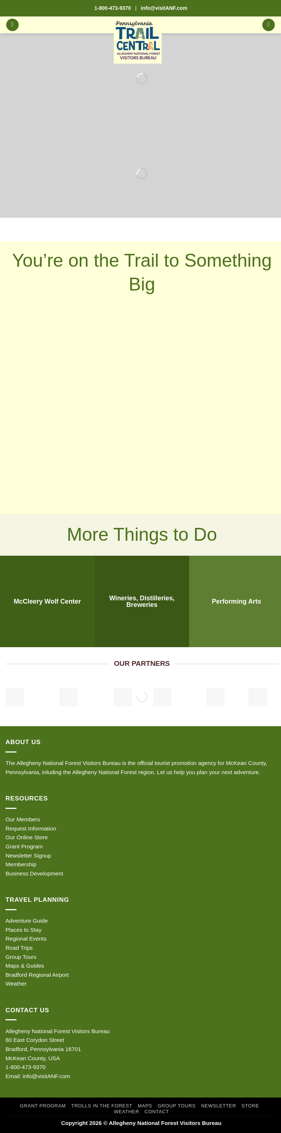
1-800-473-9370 (112, 8)
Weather (16, 983)
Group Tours (20, 957)
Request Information (30, 828)
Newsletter (218, 1105)
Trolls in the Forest (101, 1105)
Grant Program (24, 846)
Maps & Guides (24, 966)
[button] (12, 25)
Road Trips (19, 948)
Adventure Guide (26, 921)
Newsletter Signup (28, 855)
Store (250, 1105)
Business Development (34, 873)
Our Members (22, 819)
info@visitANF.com (46, 1076)
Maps (145, 1105)
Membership (21, 864)
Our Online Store (26, 837)
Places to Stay (23, 930)
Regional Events (25, 938)
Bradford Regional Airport (37, 975)
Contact (157, 1111)
